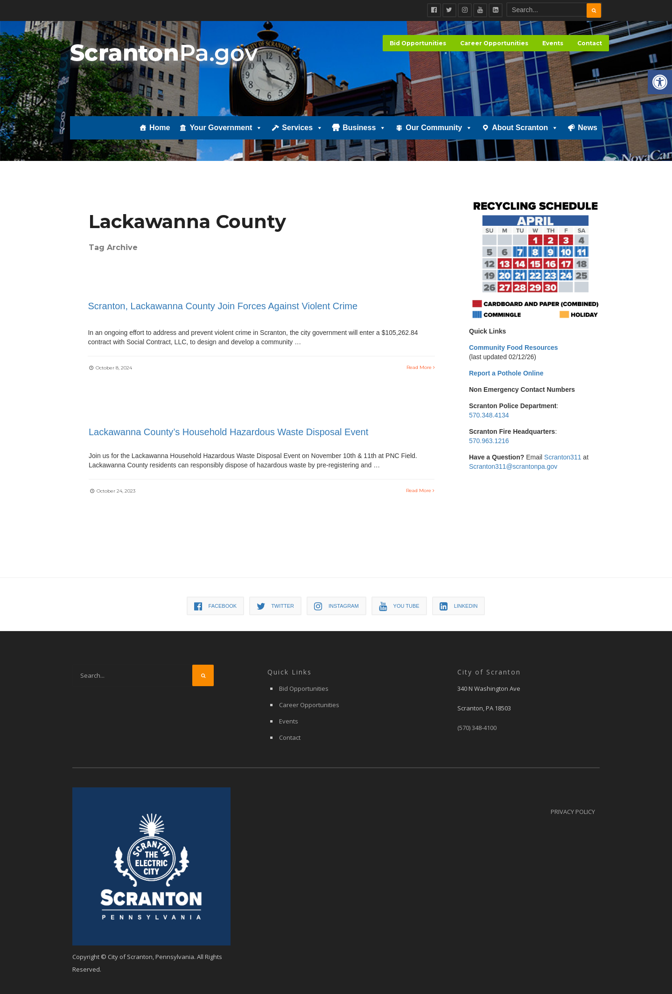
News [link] (587, 129)
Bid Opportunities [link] (418, 43)
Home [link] (159, 129)
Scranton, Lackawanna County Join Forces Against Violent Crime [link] (223, 305)
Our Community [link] (439, 129)
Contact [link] (589, 43)
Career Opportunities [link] (494, 43)
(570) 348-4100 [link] (477, 728)
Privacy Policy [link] (573, 812)
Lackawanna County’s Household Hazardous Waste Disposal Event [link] (228, 432)
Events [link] (552, 43)
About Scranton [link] (525, 129)
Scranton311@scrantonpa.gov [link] (513, 466)
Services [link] (302, 129)
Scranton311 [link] (562, 457)
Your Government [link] (225, 129)
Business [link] (364, 129)
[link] (660, 82)
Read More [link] (420, 366)
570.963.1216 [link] (489, 441)
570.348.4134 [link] (489, 415)
